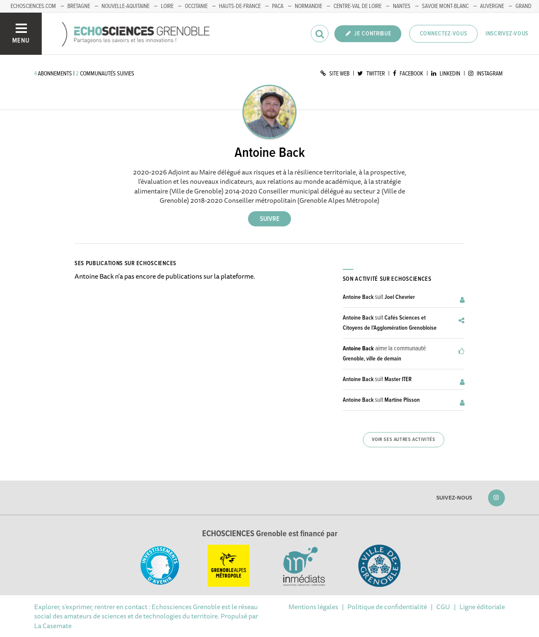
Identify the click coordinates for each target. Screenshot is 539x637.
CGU (443, 606)
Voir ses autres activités (403, 439)
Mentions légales (313, 606)
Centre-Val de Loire (358, 6)
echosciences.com (33, 6)
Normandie (308, 6)
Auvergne (492, 6)
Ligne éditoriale (482, 606)
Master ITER (397, 379)
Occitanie (196, 6)
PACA (277, 6)
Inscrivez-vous (507, 34)
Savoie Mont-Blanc (445, 6)
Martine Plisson (402, 400)
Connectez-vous (443, 34)
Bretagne (78, 6)
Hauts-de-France (240, 6)
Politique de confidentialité (387, 606)
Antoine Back (358, 297)
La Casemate (53, 625)
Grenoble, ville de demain (372, 359)
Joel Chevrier (399, 297)
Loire (167, 6)
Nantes (402, 6)
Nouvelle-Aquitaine (125, 6)
